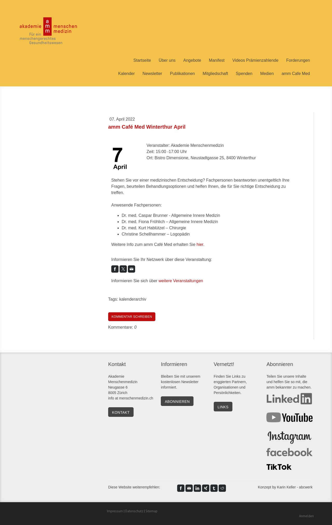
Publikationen (182, 73)
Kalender (126, 73)
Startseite (142, 60)
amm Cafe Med (296, 73)
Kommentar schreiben (132, 317)
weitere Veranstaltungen (180, 281)
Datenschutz (134, 511)
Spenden (244, 73)
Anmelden (306, 516)
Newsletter (152, 73)
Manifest (216, 60)
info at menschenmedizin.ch (130, 398)
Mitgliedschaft (215, 73)
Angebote (192, 60)
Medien (267, 73)
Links (236, 376)
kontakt (121, 412)
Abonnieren (177, 401)
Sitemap (151, 511)
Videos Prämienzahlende (255, 60)
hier (200, 244)
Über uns (167, 60)
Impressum (115, 511)
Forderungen (298, 60)
